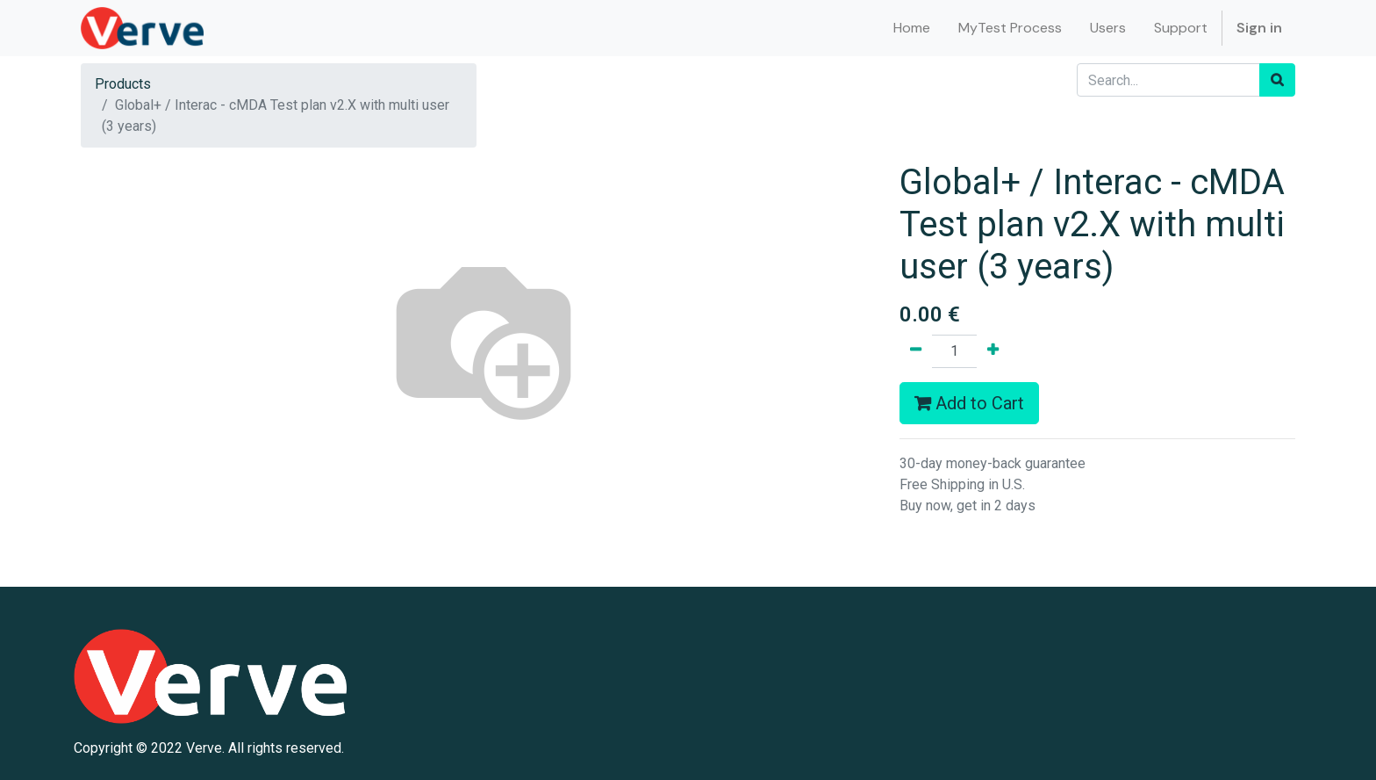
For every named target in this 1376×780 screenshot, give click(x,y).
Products (123, 84)
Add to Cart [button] (969, 403)
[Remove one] (915, 351)
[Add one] (993, 351)
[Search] (1277, 80)
